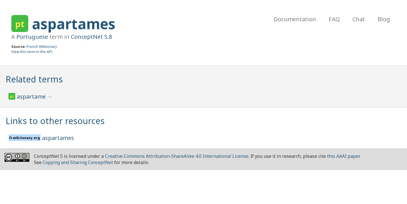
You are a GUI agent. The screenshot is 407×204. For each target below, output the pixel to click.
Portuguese (32, 37)
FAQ (334, 19)
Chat (358, 19)
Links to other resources (55, 121)
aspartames (73, 23)
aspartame (32, 96)
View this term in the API (32, 51)
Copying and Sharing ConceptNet (78, 162)
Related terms (34, 79)
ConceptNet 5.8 (91, 37)
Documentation (295, 19)
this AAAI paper (343, 156)
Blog (384, 19)
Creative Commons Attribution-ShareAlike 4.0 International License (176, 156)
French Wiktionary (42, 46)
